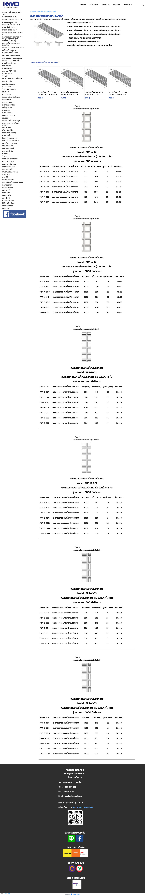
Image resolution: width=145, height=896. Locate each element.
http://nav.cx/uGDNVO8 (83, 807)
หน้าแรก (32, 12)
